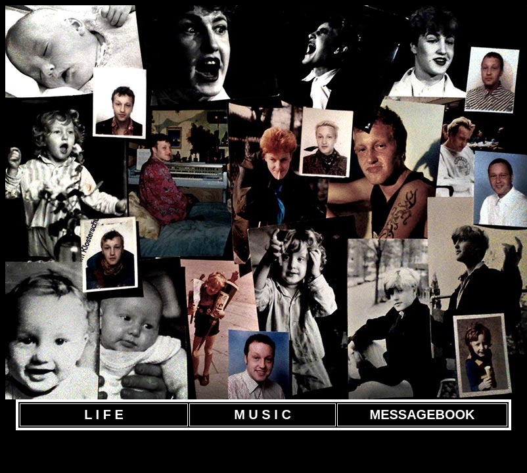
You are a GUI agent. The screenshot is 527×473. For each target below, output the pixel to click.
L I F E (104, 414)
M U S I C (262, 414)
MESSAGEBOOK (421, 414)
